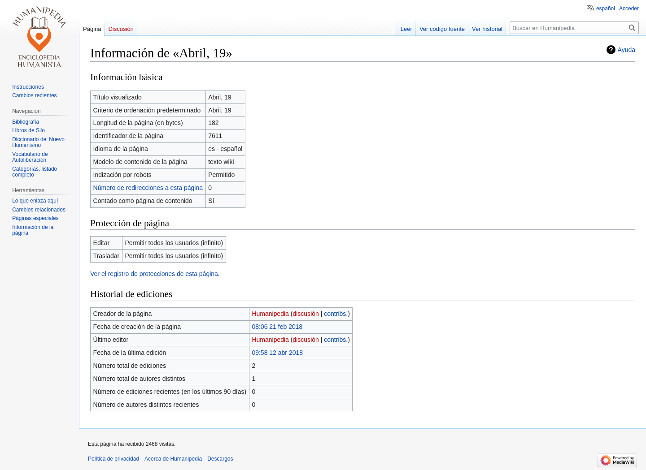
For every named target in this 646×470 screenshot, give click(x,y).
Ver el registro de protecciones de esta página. (155, 273)
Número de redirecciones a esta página (148, 187)
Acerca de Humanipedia (173, 459)
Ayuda (626, 49)
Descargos (220, 459)
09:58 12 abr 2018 (277, 352)
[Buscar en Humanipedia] (574, 28)
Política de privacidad (113, 459)
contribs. (336, 313)
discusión (305, 313)
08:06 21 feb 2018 (277, 326)
